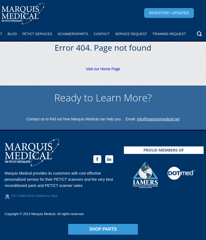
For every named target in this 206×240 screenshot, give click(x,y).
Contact (102, 34)
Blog (12, 34)
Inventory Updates (169, 13)
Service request (131, 34)
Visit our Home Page (103, 69)
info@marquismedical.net (158, 119)
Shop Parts (103, 229)
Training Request (169, 34)
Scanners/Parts (73, 34)
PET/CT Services (37, 34)
